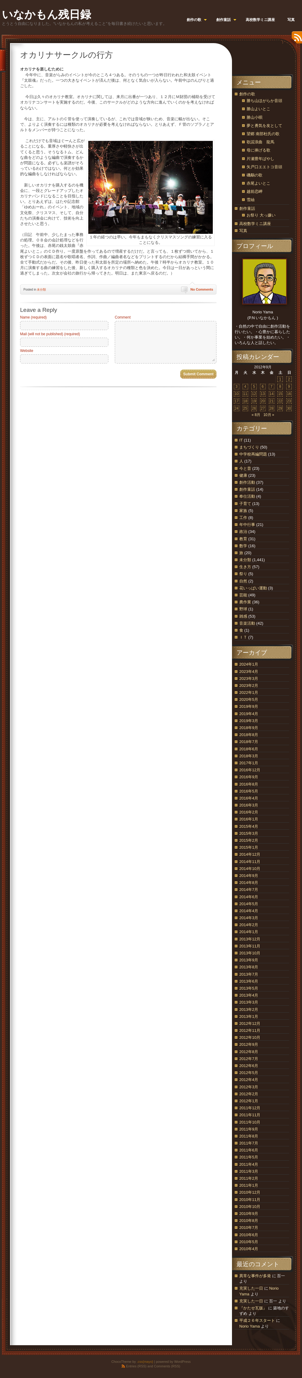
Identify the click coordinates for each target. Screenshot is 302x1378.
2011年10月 (249, 1122)
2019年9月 (248, 706)
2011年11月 (249, 1115)
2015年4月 (248, 826)
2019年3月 (248, 720)
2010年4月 (248, 1249)
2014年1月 (248, 931)
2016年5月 (248, 791)
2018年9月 (248, 727)
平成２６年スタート (257, 1320)
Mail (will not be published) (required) (50, 334)
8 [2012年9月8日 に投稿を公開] (280, 386)
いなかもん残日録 (46, 14)
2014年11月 (249, 861)
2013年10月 (249, 953)
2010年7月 (248, 1227)
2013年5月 (248, 988)
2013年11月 (249, 946)
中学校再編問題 (253, 454)
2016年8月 (248, 784)
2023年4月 (248, 671)
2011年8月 (248, 1136)
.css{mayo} (145, 1361)
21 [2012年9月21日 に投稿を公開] (271, 401)
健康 (243, 475)
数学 (243, 546)
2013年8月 (248, 967)
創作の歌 (247, 94)
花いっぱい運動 (253, 588)
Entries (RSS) (136, 1366)
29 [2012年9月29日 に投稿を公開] (280, 408)
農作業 (245, 602)
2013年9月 (248, 960)
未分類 (41, 289)
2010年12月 (249, 1192)
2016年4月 (248, 798)
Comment (123, 317)
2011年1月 (248, 1185)
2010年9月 (248, 1213)
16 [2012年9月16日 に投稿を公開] (289, 394)
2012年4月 (248, 1079)
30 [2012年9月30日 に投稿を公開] (289, 408)
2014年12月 (249, 854)
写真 (243, 230)
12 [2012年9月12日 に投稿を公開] (254, 394)
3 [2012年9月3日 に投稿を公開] (237, 386)
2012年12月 (249, 1023)
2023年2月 (248, 685)
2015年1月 (248, 847)
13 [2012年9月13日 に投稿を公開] (263, 394)
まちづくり (249, 447)
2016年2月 (248, 812)
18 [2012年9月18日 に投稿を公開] (245, 401)
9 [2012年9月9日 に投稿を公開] (289, 386)
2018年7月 (248, 741)
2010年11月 (249, 1199)
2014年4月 (248, 911)
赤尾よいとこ (258, 183)
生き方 (245, 567)
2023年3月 (248, 678)
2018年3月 (248, 756)
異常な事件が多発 (255, 1276)
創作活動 (247, 482)
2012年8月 (248, 1051)
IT (241, 440)
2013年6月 (248, 981)
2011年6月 (248, 1150)
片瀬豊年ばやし (260, 158)
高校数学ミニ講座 (255, 223)
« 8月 (255, 415)
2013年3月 (248, 1002)
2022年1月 (248, 692)
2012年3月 (248, 1087)
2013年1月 (248, 1016)
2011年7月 (248, 1143)
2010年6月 (248, 1235)
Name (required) (33, 317)
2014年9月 (248, 875)
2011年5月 (248, 1157)
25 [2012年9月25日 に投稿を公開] (245, 408)
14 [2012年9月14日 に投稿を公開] (271, 394)
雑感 (243, 616)
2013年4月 (248, 995)
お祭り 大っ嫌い (261, 215)
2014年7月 (248, 889)
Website (26, 351)
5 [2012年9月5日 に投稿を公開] (254, 386)
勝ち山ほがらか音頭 (264, 100)
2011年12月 (249, 1108)
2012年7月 (248, 1058)
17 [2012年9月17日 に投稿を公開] (236, 401)
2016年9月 (248, 777)
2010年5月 (248, 1242)
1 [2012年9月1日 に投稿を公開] (280, 379)
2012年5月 (248, 1072)
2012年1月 (248, 1101)
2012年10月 (249, 1037)
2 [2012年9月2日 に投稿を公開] (289, 379)
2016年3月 (248, 805)
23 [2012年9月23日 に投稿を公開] (289, 401)
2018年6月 (248, 749)
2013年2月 (248, 1009)
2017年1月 (248, 763)
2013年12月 (249, 939)
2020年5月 (248, 699)
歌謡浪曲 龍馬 (260, 142)
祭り (243, 573)
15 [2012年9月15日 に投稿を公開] (280, 394)
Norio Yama (249, 1326)
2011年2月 (248, 1178)
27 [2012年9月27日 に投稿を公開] (263, 408)
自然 (243, 581)
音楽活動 (247, 623)
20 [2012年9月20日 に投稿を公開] (263, 401)
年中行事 (247, 524)
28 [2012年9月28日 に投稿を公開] (271, 408)
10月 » (268, 415)
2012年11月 (249, 1030)
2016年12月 (249, 770)
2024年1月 (248, 664)
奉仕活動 (247, 496)
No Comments (201, 289)
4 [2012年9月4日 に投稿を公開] (245, 386)
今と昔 (245, 468)
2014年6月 (248, 897)
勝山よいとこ (258, 109)
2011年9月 (248, 1129)
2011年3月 (248, 1171)
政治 (243, 531)
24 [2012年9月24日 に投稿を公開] (236, 408)
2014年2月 (248, 925)
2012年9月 (248, 1044)
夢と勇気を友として (264, 125)
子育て (245, 503)
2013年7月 (248, 974)
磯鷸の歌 (254, 175)
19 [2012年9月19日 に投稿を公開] (254, 401)
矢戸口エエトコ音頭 (264, 167)
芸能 (243, 595)
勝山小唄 (254, 117)
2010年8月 (248, 1220)
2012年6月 (248, 1065)
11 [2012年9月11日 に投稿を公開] (245, 394)
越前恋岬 (254, 191)
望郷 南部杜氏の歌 (263, 133)
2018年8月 (248, 734)
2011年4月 (248, 1164)
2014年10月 (249, 868)
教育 (243, 539)
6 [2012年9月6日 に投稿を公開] (263, 386)
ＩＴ (243, 637)
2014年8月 (248, 882)
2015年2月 (248, 840)
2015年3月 (248, 833)
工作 (243, 517)
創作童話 (247, 208)
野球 (243, 609)
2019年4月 (248, 713)
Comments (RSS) (167, 1366)
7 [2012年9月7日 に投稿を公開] (271, 386)
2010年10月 (249, 1206)
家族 (243, 510)
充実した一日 (251, 1288)
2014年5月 (248, 904)
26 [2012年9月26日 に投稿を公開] (254, 408)
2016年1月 (248, 819)
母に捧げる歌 (258, 150)
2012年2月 (248, 1094)
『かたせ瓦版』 (253, 1308)
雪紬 (251, 199)
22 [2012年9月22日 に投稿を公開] (280, 401)
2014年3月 (248, 918)
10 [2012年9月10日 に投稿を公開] (236, 394)
